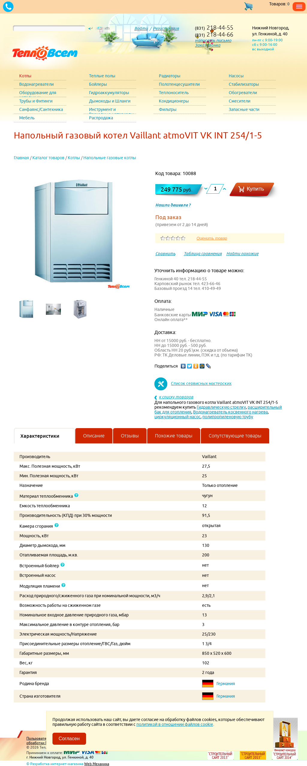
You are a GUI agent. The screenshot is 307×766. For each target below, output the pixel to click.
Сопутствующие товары (235, 435)
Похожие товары (173, 435)
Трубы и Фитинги (35, 101)
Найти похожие (242, 253)
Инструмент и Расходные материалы (111, 110)
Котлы (25, 75)
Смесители (239, 101)
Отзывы (130, 435)
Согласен (69, 738)
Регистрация (166, 28)
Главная (21, 157)
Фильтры (168, 109)
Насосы (236, 75)
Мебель (26, 117)
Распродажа (101, 117)
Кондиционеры (174, 101)
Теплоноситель (174, 92)
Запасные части (244, 109)
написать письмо (213, 40)
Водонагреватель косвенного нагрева (230, 412)
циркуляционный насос (177, 416)
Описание (94, 435)
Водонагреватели (36, 84)
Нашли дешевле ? (172, 205)
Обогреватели (243, 92)
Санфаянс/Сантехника (41, 109)
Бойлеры (98, 84)
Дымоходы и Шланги (109, 101)
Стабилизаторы (244, 84)
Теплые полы (102, 75)
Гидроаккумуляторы (109, 92)
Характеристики (39, 436)
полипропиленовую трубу (227, 416)
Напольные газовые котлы (109, 157)
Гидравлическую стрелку (221, 407)
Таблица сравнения (203, 253)
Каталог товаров (48, 157)
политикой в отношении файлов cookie (174, 724)
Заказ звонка (207, 45)
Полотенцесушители (179, 84)
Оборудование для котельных (37, 93)
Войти (141, 28)
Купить (255, 189)
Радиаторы (169, 75)
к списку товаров (176, 397)
